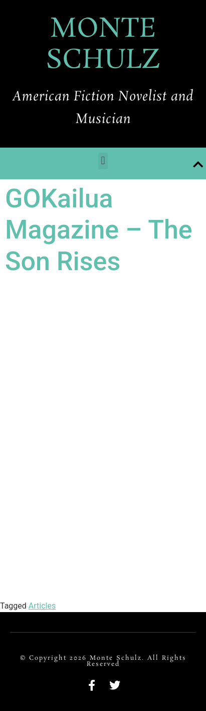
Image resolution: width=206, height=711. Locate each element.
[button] (103, 161)
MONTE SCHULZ (103, 45)
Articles (42, 606)
